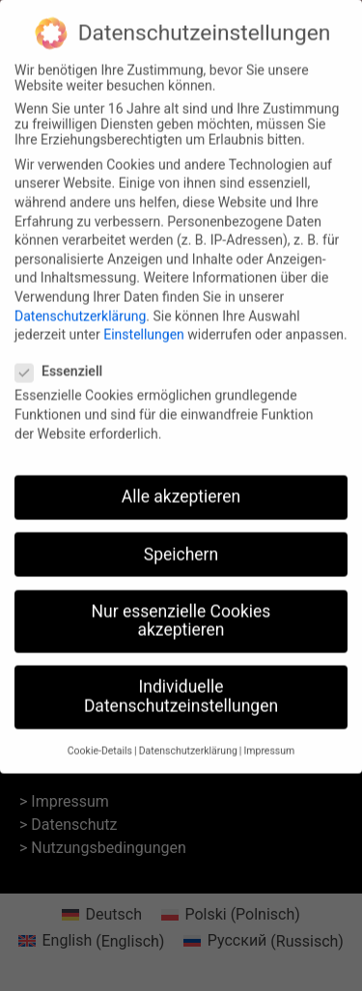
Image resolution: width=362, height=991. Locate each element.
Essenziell (64, 359)
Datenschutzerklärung (80, 303)
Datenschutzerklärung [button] (188, 738)
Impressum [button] (268, 738)
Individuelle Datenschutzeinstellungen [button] (181, 684)
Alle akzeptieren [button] (181, 484)
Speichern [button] (181, 541)
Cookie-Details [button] (100, 738)
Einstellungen (143, 322)
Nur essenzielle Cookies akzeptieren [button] (181, 608)
